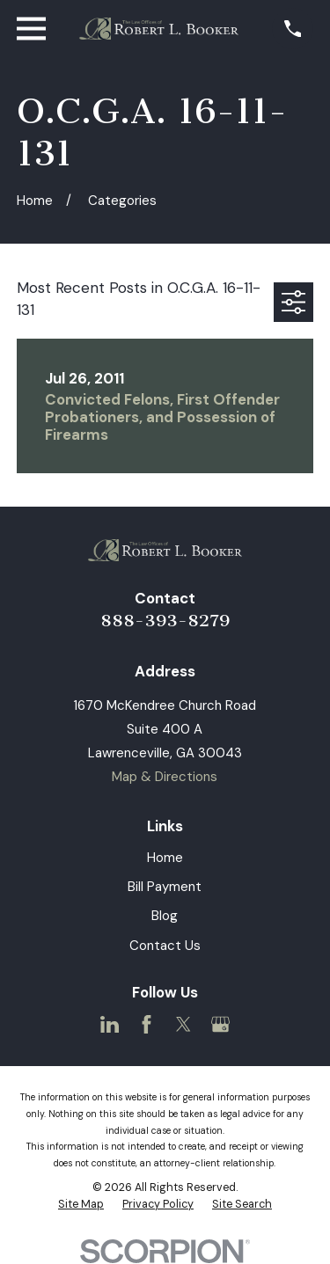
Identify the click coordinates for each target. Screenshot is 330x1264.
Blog (164, 915)
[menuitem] (81, 1205)
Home (165, 857)
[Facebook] (146, 1024)
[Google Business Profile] (220, 1024)
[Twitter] (183, 1024)
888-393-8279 (165, 620)
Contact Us (165, 945)
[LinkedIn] (109, 1024)
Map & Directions (164, 776)
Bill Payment (165, 886)
